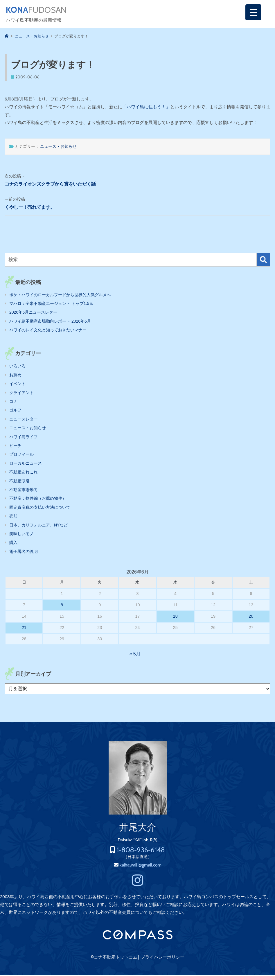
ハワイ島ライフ (23, 437)
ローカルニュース (25, 464)
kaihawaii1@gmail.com (140, 866)
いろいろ (17, 366)
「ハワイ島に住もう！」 (146, 107)
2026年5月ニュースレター (33, 313)
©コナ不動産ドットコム (114, 958)
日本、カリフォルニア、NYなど (38, 526)
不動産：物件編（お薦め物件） (37, 499)
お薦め (15, 375)
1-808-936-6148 (140, 850)
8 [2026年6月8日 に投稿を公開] (62, 605)
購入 (13, 543)
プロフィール (21, 455)
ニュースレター (23, 420)
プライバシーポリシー (162, 958)
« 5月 (134, 654)
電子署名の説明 (23, 552)
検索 (263, 260)
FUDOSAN (39, 10)
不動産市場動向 (23, 490)
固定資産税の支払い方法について (39, 508)
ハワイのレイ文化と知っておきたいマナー (48, 330)
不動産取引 (19, 481)
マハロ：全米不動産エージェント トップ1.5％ (51, 304)
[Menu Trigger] (253, 12)
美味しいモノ (21, 534)
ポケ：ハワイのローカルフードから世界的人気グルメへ (60, 295)
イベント (17, 384)
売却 (13, 517)
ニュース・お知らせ (58, 147)
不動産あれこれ (23, 472)
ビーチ (15, 446)
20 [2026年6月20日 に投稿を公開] (251, 617)
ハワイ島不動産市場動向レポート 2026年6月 (50, 322)
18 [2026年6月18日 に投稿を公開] (175, 617)
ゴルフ (15, 411)
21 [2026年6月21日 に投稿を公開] (24, 628)
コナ (13, 402)
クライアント (21, 393)
